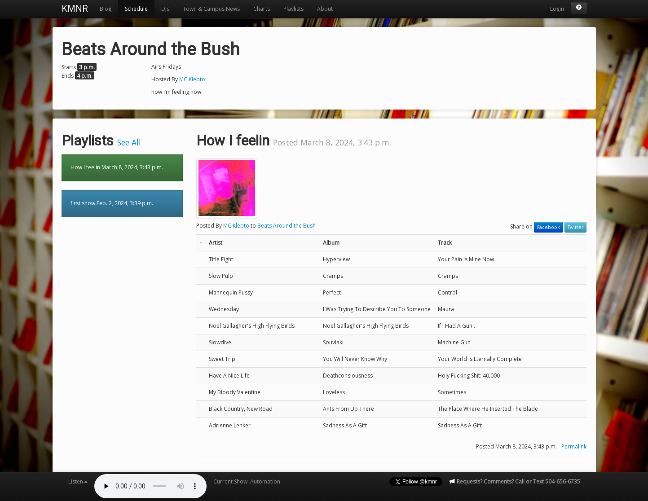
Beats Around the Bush (286, 225)
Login (557, 9)
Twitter (575, 227)
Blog (105, 9)
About (325, 9)
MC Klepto (192, 79)
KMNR (75, 8)
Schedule (136, 9)
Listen (78, 481)
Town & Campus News (211, 9)
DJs (165, 9)
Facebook (548, 227)
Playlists (293, 9)
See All (129, 142)
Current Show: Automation (246, 481)
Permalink (573, 446)
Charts (261, 9)
